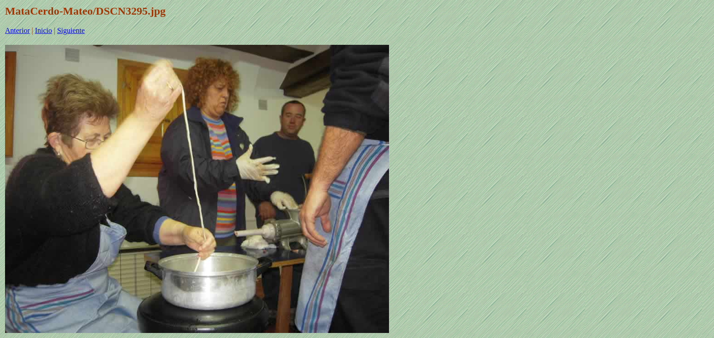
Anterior (17, 30)
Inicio (43, 30)
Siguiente (71, 30)
